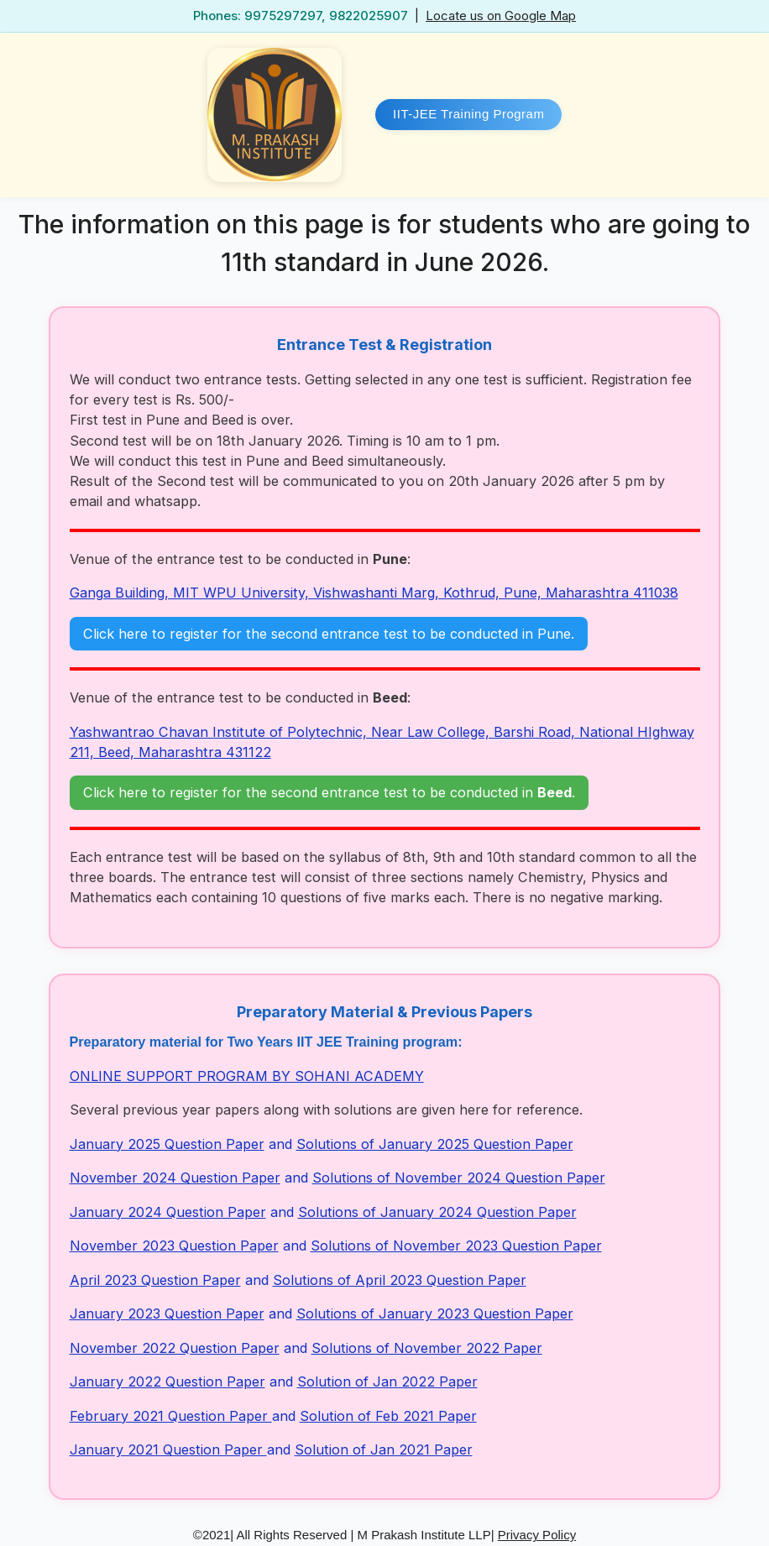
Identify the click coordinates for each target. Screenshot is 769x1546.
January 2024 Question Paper (168, 1212)
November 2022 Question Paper (175, 1348)
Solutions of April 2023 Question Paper (399, 1280)
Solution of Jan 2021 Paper (384, 1449)
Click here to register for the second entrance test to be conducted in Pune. (328, 633)
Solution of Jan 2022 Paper (387, 1381)
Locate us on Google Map (501, 16)
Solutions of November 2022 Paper (426, 1348)
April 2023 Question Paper (155, 1280)
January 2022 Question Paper (167, 1381)
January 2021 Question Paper (168, 1449)
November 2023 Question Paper (174, 1245)
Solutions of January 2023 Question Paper (434, 1313)
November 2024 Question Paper (175, 1177)
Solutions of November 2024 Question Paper (458, 1177)
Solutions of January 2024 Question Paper (437, 1212)
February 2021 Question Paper (171, 1416)
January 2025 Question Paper (167, 1144)
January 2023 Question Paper (167, 1313)
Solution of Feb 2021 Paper (388, 1416)
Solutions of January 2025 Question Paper (434, 1144)
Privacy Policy (537, 1535)
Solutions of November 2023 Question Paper (456, 1245)
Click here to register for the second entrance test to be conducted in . (329, 792)
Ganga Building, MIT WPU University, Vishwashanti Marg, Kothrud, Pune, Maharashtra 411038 (374, 592)
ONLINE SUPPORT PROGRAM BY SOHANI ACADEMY (247, 1076)
